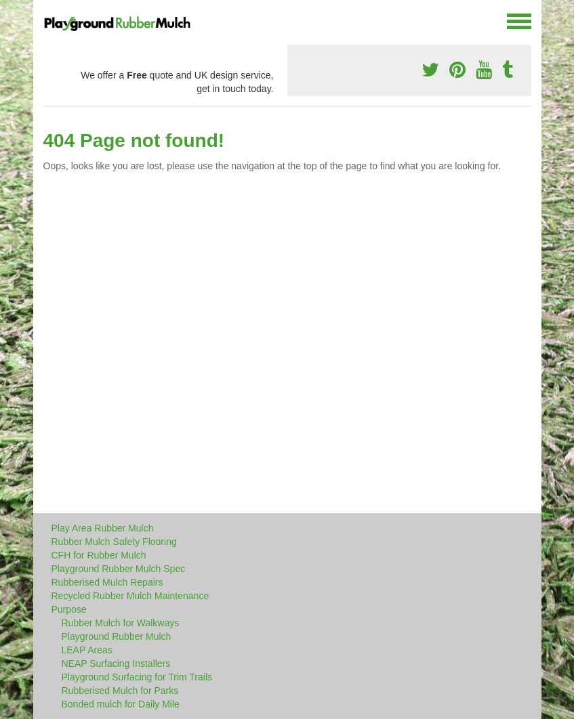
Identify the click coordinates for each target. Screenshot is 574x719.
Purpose (69, 609)
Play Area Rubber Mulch (103, 528)
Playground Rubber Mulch (116, 636)
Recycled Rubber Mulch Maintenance (130, 595)
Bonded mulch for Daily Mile (121, 704)
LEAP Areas (87, 650)
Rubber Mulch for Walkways (121, 622)
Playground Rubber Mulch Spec (119, 568)
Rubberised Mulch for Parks (120, 690)
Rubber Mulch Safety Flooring (114, 541)
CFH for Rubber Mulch (99, 555)
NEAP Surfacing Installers (116, 663)
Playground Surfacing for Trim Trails (137, 677)
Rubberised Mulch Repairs (107, 582)
